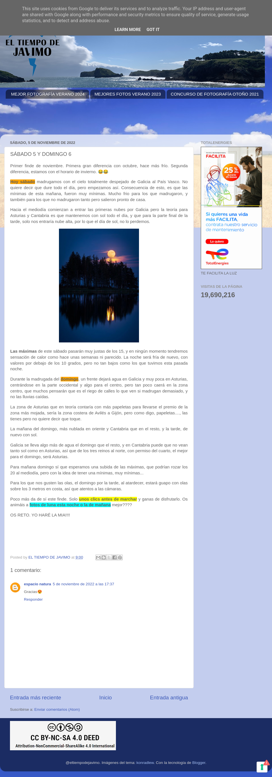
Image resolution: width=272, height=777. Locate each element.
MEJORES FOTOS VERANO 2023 (128, 94)
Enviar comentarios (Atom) (57, 709)
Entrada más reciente (35, 697)
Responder (33, 599)
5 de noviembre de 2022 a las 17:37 (83, 584)
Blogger (198, 763)
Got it (152, 29)
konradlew (145, 763)
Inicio (105, 697)
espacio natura (37, 584)
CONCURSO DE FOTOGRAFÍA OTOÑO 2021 (215, 94)
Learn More (127, 29)
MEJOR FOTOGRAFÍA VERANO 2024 (48, 94)
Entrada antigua (169, 697)
